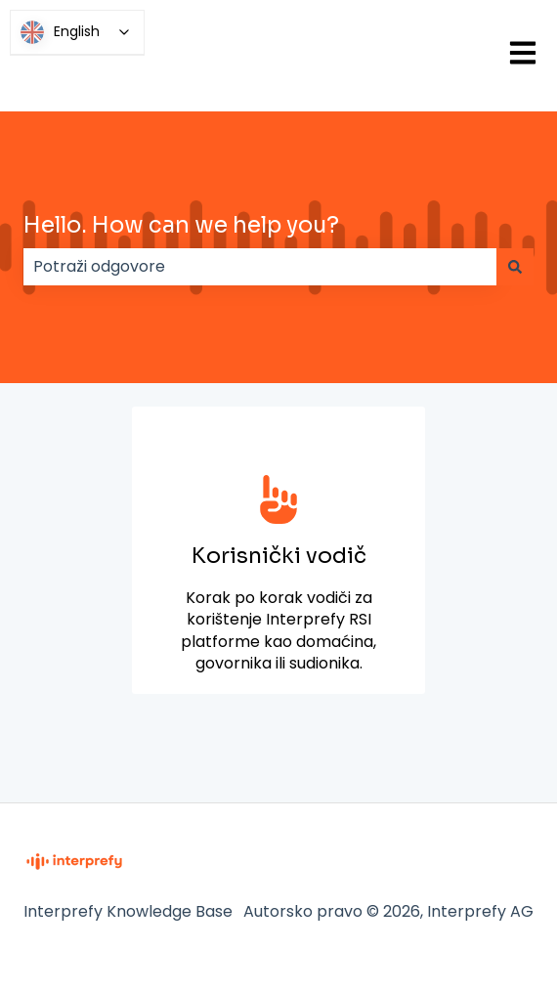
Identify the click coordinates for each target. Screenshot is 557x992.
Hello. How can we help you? (181, 225)
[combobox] (259, 266)
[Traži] (515, 266)
